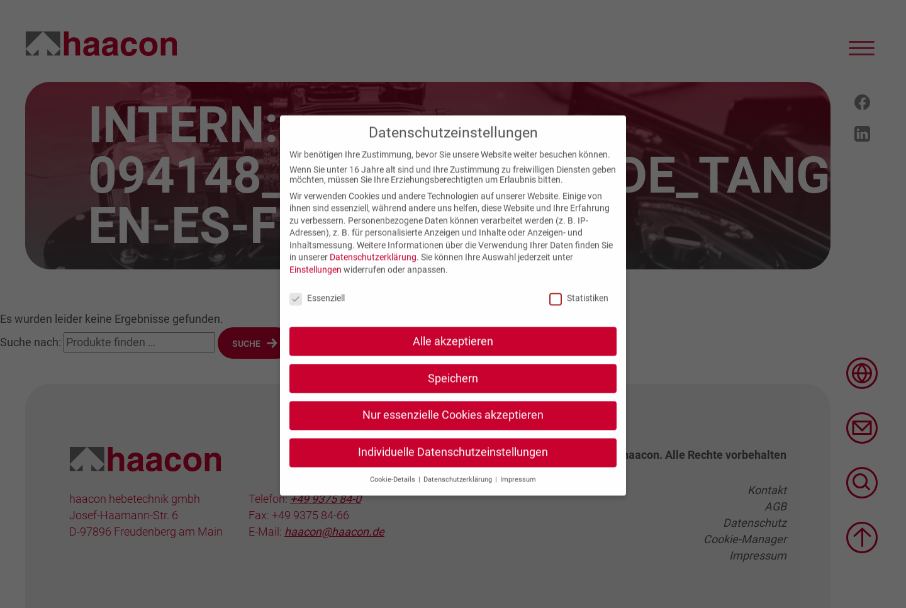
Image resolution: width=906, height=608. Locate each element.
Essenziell (317, 309)
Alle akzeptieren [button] (453, 352)
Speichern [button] (453, 389)
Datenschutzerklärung (373, 269)
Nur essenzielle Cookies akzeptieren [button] (453, 426)
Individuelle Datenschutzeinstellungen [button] (453, 464)
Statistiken (578, 309)
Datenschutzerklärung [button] (458, 491)
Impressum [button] (518, 491)
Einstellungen (315, 281)
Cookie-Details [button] (393, 491)
